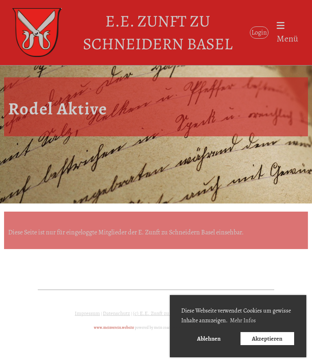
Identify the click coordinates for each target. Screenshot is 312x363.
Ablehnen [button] (209, 339)
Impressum (87, 313)
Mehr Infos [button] (243, 320)
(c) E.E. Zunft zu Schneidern (164, 313)
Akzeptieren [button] (267, 339)
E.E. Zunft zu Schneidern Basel (157, 32)
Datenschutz (116, 313)
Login (259, 32)
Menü (287, 33)
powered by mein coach (153, 327)
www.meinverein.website (114, 327)
